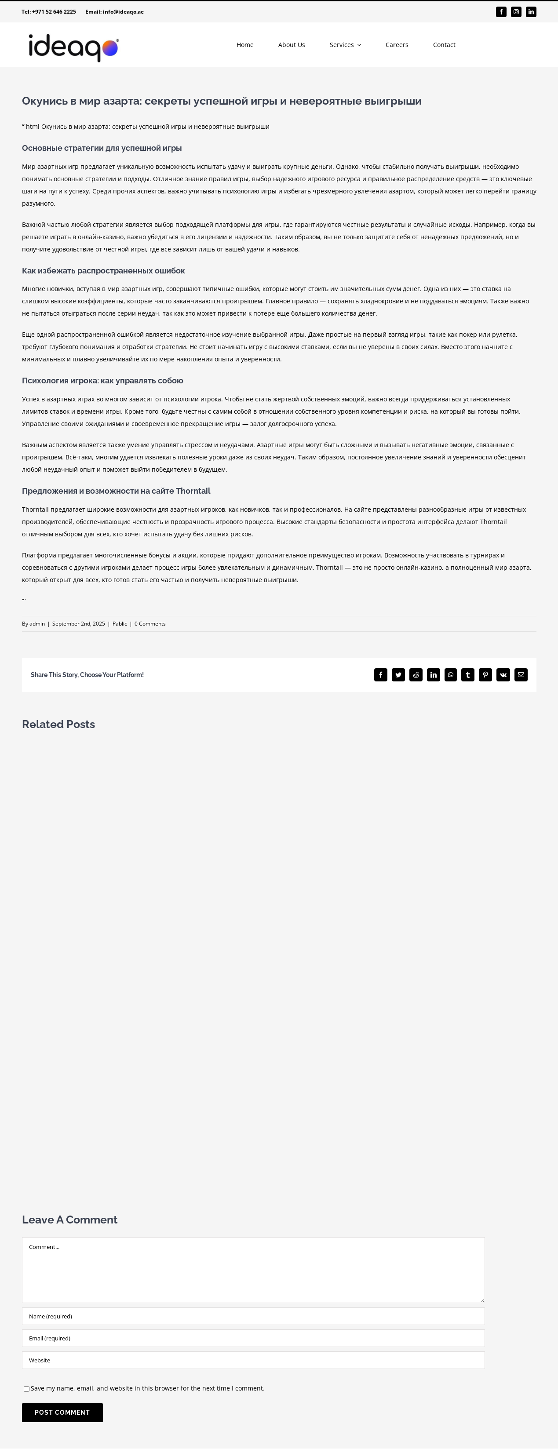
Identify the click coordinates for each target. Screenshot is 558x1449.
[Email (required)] (253, 1338)
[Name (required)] (253, 1316)
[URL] (253, 1360)
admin (37, 623)
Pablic (120, 623)
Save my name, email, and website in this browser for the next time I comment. (148, 1388)
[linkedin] (531, 12)
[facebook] (501, 12)
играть (60, 237)
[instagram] (516, 12)
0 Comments (150, 623)
